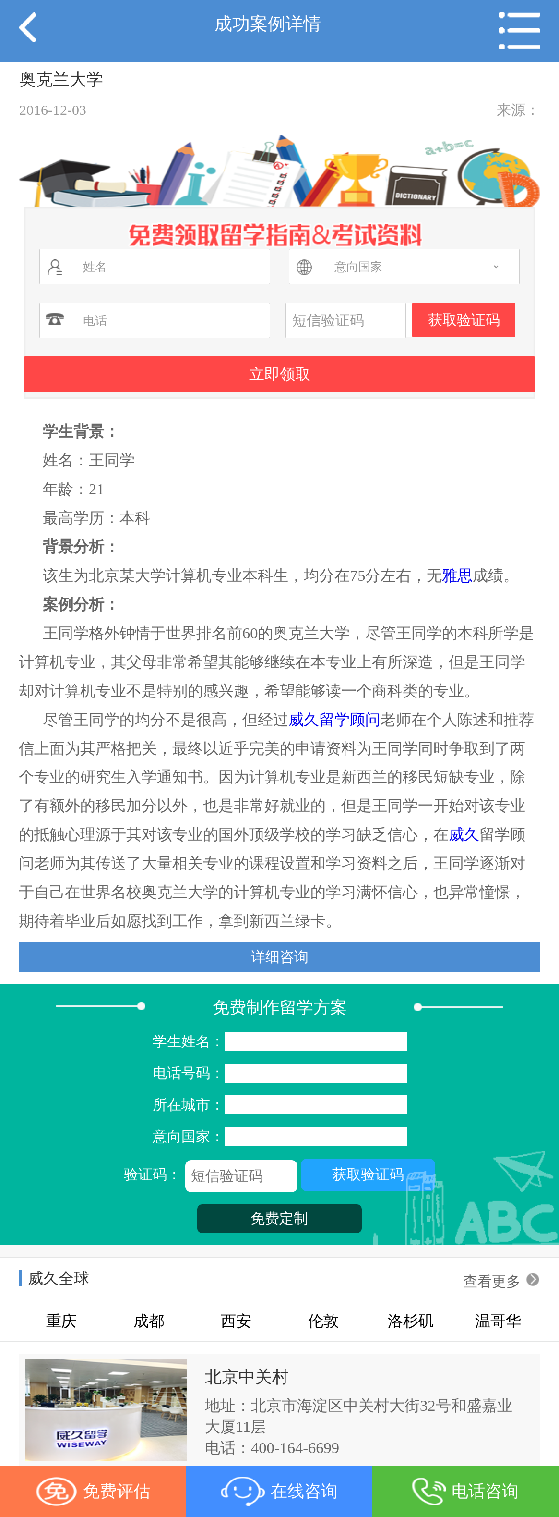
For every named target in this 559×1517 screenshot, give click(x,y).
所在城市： (280, 1104)
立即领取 (279, 374)
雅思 (457, 575)
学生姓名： (280, 1041)
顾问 (365, 719)
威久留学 (319, 719)
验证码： (279, 1175)
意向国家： (280, 1136)
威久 (464, 834)
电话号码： (280, 1073)
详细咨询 (280, 957)
